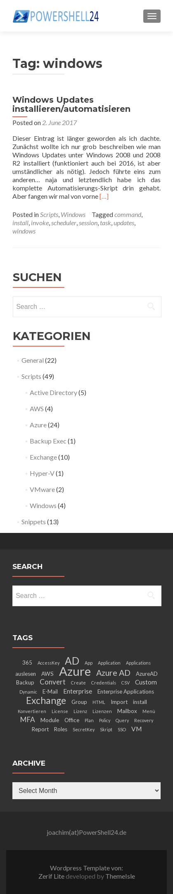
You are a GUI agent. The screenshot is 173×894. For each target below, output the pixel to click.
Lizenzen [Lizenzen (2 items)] (102, 711)
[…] (104, 196)
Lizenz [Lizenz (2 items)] (80, 711)
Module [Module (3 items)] (49, 720)
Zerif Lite (52, 876)
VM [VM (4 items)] (136, 729)
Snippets (33, 521)
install (20, 223)
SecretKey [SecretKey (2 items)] (84, 729)
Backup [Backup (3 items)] (25, 682)
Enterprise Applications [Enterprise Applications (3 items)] (125, 691)
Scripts (49, 214)
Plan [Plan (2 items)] (89, 720)
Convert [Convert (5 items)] (53, 681)
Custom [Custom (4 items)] (146, 682)
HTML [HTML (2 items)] (98, 702)
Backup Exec (48, 441)
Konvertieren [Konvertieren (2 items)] (32, 711)
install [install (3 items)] (140, 702)
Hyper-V (42, 473)
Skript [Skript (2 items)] (106, 729)
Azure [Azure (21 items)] (75, 671)
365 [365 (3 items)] (27, 662)
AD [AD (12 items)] (72, 661)
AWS (37, 408)
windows (24, 231)
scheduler (63, 223)
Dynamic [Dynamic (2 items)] (28, 691)
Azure (38, 425)
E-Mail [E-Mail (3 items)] (50, 691)
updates (124, 223)
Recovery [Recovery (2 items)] (143, 720)
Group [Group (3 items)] (79, 702)
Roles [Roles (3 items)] (60, 729)
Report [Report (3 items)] (40, 729)
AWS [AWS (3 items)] (47, 673)
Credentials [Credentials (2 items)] (103, 682)
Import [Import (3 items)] (119, 702)
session (88, 223)
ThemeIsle (120, 876)
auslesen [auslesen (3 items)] (25, 673)
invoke (40, 223)
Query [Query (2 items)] (122, 720)
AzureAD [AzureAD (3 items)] (147, 673)
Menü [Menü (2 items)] (148, 711)
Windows (73, 214)
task (105, 223)
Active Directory (53, 392)
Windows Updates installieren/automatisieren (71, 104)
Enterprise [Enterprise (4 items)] (77, 691)
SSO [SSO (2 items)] (122, 729)
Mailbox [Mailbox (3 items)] (127, 711)
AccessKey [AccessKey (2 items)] (48, 662)
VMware (42, 489)
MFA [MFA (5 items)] (27, 719)
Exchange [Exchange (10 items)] (46, 700)
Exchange (43, 457)
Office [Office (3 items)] (71, 720)
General (32, 360)
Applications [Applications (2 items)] (138, 662)
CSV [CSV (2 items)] (125, 682)
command (127, 214)
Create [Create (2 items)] (78, 682)
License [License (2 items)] (60, 711)
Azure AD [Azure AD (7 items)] (113, 672)
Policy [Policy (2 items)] (104, 720)
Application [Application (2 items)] (109, 662)
